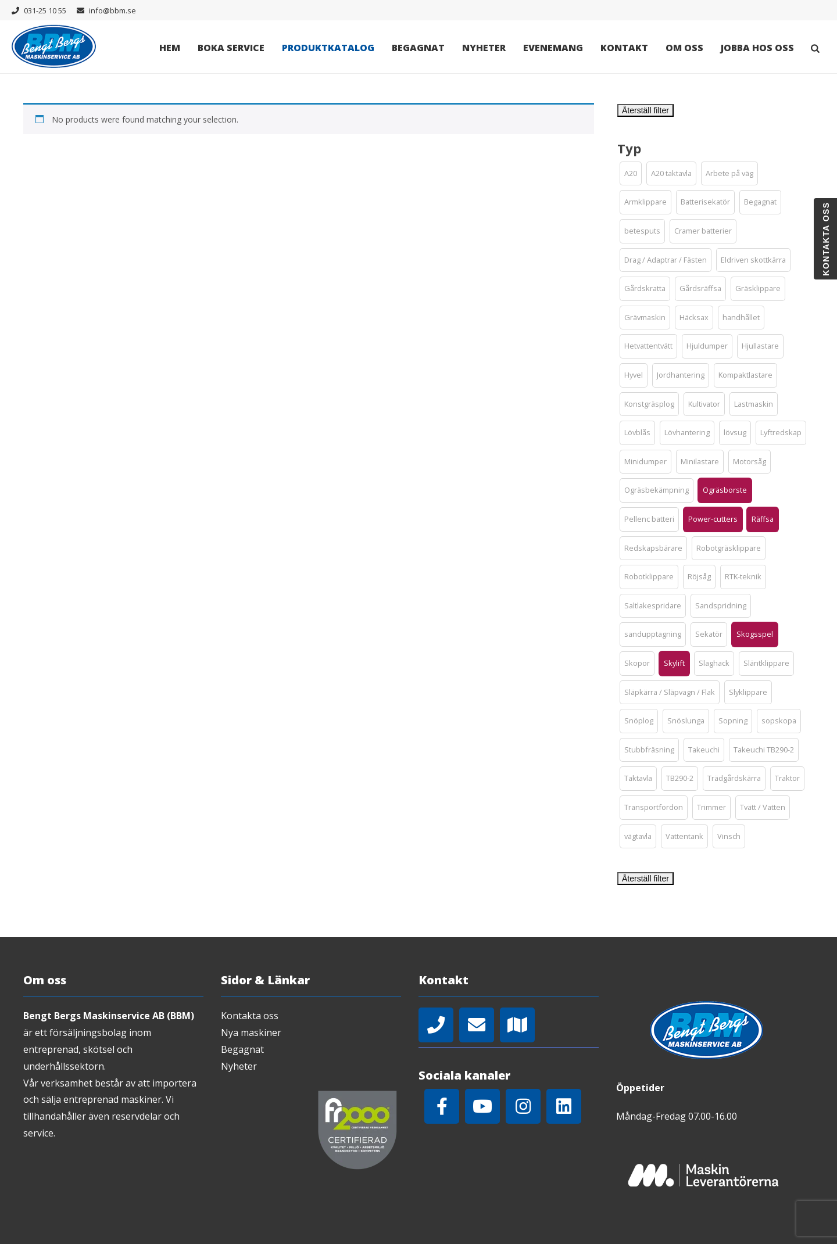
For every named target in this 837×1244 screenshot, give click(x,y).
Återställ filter (645, 110)
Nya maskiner (251, 1032)
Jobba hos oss (757, 47)
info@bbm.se (112, 10)
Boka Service (231, 47)
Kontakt (624, 47)
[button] (630, 173)
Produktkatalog (328, 47)
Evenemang (553, 47)
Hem (169, 47)
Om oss (684, 47)
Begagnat (418, 47)
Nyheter (484, 47)
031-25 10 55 (45, 10)
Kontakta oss (249, 1015)
